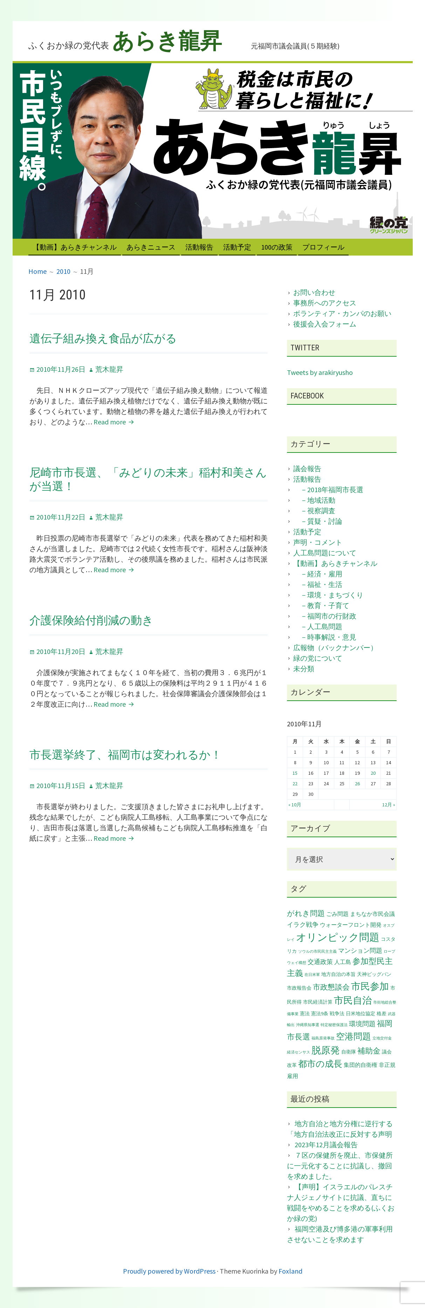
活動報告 (199, 247)
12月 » (388, 804)
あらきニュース (151, 247)
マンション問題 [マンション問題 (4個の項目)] (360, 950)
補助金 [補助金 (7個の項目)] (369, 1051)
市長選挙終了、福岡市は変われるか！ (125, 754)
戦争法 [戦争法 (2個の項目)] (337, 1013)
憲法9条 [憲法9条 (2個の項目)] (319, 1013)
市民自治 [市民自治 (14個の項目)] (353, 1000)
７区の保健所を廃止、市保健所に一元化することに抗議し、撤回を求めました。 (340, 1166)
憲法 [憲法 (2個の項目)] (305, 1013)
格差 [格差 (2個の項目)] (381, 1013)
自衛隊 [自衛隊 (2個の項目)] (348, 1052)
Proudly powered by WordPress (169, 1271)
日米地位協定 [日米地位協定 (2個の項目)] (360, 1013)
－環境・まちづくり (328, 594)
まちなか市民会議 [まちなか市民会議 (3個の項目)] (372, 913)
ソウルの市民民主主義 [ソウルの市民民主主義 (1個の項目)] (317, 951)
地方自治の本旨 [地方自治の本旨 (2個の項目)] (338, 974)
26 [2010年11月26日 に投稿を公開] (357, 783)
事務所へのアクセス (324, 302)
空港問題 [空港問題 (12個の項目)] (353, 1036)
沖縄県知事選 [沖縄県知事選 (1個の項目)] (307, 1025)
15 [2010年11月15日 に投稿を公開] (295, 773)
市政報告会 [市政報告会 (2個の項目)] (299, 988)
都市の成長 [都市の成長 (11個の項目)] (320, 1063)
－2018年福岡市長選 (328, 489)
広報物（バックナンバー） (335, 647)
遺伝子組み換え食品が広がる (103, 338)
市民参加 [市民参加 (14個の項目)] (370, 986)
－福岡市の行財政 (324, 616)
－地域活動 (314, 500)
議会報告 (307, 468)
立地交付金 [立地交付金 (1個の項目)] (382, 1038)
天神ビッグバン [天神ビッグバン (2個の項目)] (374, 974)
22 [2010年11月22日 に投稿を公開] (295, 783)
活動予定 (237, 247)
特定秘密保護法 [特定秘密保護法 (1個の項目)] (334, 1025)
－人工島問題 (317, 626)
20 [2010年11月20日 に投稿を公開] (373, 773)
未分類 (303, 668)
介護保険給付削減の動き (91, 620)
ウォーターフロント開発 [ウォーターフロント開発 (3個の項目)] (351, 924)
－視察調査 (314, 510)
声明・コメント (317, 542)
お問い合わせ (314, 292)
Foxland (290, 1271)
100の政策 (277, 247)
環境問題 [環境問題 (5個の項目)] (362, 1023)
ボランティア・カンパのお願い (342, 313)
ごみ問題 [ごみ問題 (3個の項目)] (337, 913)
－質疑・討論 (317, 521)
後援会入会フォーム (324, 323)
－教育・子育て (321, 605)
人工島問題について (324, 552)
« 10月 (294, 804)
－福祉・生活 (317, 584)
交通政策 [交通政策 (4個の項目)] (320, 962)
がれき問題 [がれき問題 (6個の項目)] (306, 913)
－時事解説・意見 (324, 637)
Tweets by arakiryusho (320, 372)
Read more (114, 421)
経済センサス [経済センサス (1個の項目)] (298, 1052)
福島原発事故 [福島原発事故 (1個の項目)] (323, 1038)
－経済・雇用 (317, 573)
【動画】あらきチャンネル (75, 247)
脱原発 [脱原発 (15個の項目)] (325, 1050)
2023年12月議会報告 (326, 1144)
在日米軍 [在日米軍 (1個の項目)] (312, 974)
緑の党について (317, 658)
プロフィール (323, 247)
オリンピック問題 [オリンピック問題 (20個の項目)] (337, 937)
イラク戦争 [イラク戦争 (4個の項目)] (302, 924)
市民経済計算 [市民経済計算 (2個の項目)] (318, 1002)
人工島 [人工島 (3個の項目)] (342, 961)
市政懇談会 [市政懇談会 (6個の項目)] (331, 987)
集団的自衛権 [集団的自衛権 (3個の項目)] (360, 1064)
